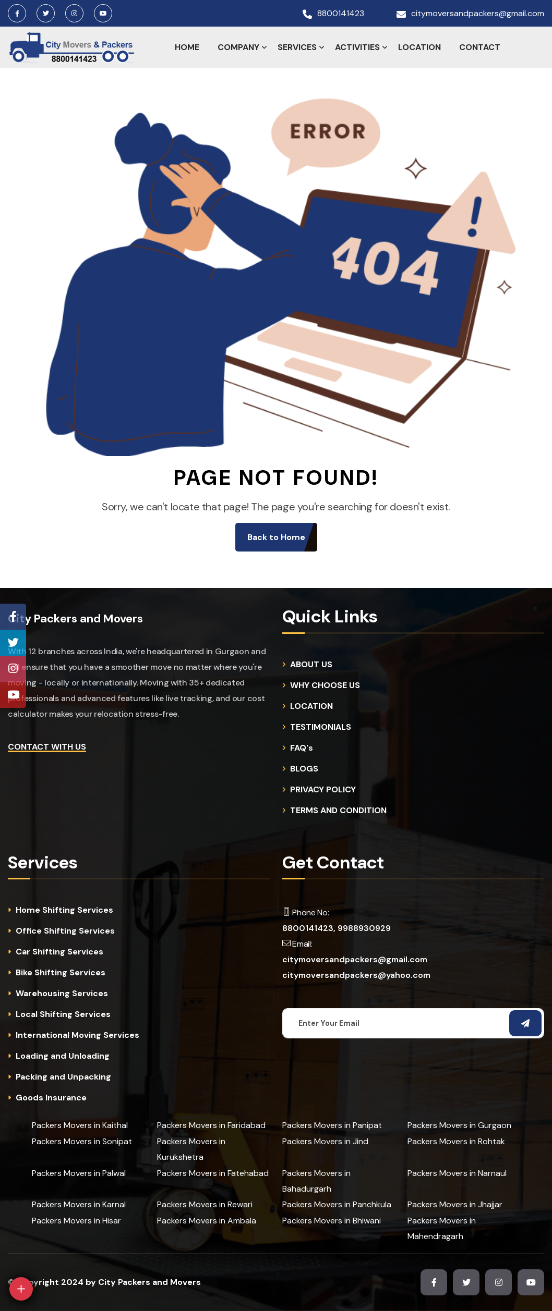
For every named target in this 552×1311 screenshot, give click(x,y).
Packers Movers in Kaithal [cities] (80, 1125)
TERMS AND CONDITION (338, 810)
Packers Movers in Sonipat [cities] (82, 1141)
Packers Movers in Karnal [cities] (79, 1204)
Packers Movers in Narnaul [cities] (457, 1173)
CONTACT (479, 47)
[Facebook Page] (13, 616)
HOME (187, 47)
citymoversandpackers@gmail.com (477, 13)
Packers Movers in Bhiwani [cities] (331, 1220)
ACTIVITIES (357, 47)
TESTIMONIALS (320, 727)
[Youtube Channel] (13, 695)
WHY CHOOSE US (325, 685)
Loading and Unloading (63, 1056)
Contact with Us (47, 746)
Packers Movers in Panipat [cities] (332, 1125)
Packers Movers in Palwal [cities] (79, 1173)
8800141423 (340, 13)
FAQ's (301, 748)
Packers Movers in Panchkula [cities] (336, 1204)
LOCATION (419, 47)
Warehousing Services (62, 993)
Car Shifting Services (59, 952)
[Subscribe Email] (525, 1023)
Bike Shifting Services (60, 972)
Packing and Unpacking (63, 1077)
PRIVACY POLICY (323, 790)
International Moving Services (77, 1035)
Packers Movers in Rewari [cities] (205, 1204)
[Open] (21, 1289)
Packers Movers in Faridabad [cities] (211, 1125)
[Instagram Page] (13, 669)
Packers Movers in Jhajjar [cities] (454, 1204)
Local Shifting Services (63, 1014)
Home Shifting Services (64, 910)
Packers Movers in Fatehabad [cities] (213, 1173)
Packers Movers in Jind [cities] (325, 1141)
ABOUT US (311, 664)
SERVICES (297, 47)
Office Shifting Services (65, 931)
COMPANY (238, 47)
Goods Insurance (51, 1098)
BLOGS (304, 769)
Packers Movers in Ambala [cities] (206, 1220)
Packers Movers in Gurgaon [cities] (459, 1125)
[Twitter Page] (13, 643)
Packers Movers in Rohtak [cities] (456, 1141)
